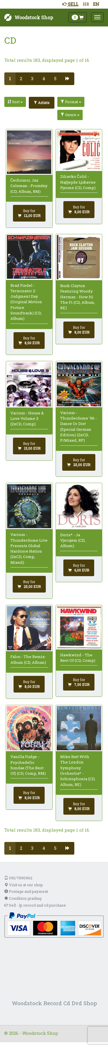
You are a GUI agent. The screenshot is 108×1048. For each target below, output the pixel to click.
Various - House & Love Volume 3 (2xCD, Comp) (27, 418)
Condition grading (22, 898)
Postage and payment (26, 891)
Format (70, 101)
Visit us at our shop (23, 884)
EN (96, 4)
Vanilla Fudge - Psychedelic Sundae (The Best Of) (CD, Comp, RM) (28, 765)
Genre (69, 114)
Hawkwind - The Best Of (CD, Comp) (77, 657)
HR (86, 4)
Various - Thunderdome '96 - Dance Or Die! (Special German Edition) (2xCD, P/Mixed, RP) (78, 426)
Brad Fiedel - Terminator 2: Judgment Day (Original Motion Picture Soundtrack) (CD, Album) (26, 302)
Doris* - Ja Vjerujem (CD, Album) (72, 540)
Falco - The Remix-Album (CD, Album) (28, 659)
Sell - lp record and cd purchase (35, 905)
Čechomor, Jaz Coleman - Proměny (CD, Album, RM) (29, 186)
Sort (15, 101)
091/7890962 (18, 877)
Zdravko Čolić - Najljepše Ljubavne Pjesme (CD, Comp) (78, 182)
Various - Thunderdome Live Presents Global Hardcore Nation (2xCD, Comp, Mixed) (29, 548)
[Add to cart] (29, 213)
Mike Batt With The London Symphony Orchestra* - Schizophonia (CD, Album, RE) (77, 770)
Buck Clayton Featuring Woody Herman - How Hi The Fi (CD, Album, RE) (77, 296)
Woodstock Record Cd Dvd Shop (54, 1003)
